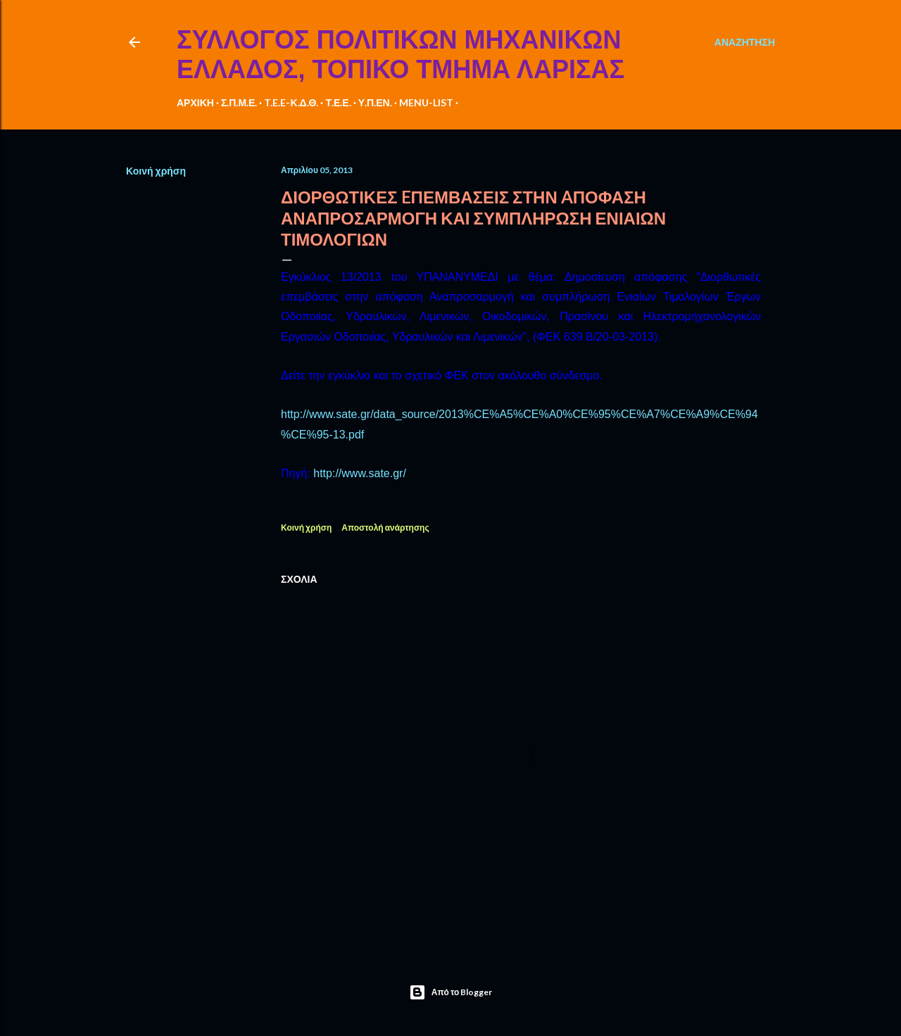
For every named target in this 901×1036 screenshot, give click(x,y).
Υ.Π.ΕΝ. (375, 102)
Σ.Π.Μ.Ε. (239, 102)
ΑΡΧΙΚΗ (195, 102)
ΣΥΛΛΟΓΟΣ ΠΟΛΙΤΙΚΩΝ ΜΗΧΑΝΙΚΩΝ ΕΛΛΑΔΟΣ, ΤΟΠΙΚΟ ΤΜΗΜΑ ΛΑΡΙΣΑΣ (400, 54)
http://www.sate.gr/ (359, 473)
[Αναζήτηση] (744, 42)
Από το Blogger (451, 992)
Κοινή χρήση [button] (156, 171)
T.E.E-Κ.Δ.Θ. (291, 102)
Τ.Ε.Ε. (338, 102)
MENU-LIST (426, 102)
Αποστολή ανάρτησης (385, 527)
